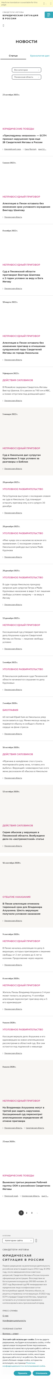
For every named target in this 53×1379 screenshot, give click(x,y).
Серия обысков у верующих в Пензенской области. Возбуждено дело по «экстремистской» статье (24, 835)
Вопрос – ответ (11, 1333)
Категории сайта (14, 1240)
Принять (22, 1373)
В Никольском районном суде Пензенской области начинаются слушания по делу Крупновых (25, 679)
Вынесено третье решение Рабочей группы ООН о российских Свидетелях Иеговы (26, 1185)
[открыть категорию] (36, 1240)
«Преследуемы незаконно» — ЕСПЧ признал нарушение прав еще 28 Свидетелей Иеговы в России (24, 139)
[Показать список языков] (45, 3)
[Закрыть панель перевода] (50, 3)
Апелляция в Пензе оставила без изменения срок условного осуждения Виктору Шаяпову (26, 207)
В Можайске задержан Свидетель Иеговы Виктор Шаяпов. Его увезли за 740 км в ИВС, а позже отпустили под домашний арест (26, 390)
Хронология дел (39, 56)
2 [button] (26, 1213)
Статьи (13, 56)
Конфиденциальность (14, 1320)
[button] (37, 1212)
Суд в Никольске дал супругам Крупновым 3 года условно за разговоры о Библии (22, 458)
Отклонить (41, 1373)
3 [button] (32, 1213)
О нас (5, 1315)
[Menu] (49, 15)
